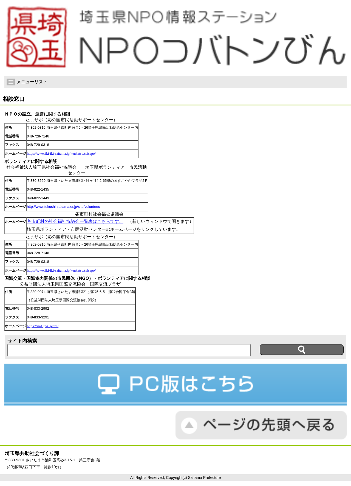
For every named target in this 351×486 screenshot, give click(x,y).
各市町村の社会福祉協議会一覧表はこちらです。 (75, 221)
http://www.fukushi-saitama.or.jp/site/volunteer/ (63, 207)
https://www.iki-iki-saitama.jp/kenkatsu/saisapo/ (61, 153)
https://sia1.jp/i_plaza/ (42, 326)
